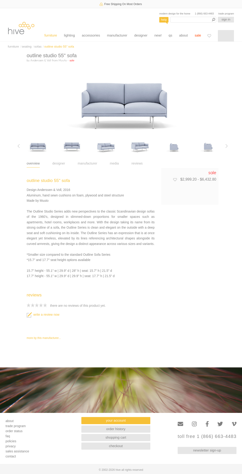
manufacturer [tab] (87, 163)
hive (21, 28)
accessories (91, 35)
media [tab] (114, 163)
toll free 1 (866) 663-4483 (207, 436)
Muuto (63, 60)
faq (8, 436)
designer (141, 35)
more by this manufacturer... (44, 338)
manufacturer (117, 35)
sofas (38, 46)
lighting (69, 35)
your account (116, 420)
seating (26, 46)
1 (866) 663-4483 (204, 13)
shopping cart (115, 437)
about (183, 35)
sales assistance (17, 451)
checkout (116, 446)
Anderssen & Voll (40, 60)
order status (14, 431)
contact (11, 456)
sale (198, 35)
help (164, 19)
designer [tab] (58, 163)
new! (158, 35)
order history (115, 429)
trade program (226, 13)
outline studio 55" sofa (59, 46)
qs (170, 35)
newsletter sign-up (207, 450)
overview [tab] (33, 163)
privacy (11, 446)
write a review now (43, 314)
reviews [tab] (137, 163)
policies (11, 441)
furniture (50, 35)
